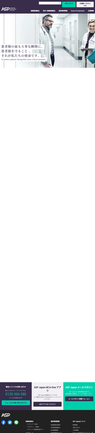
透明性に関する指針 (78, 409)
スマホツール (30, 400)
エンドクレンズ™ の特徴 (33, 409)
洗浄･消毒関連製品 (49, 7)
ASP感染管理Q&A (55, 394)
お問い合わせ (67, 3)
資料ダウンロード (56, 406)
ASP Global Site (77, 414)
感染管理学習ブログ (56, 399)
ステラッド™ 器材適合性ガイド (35, 396)
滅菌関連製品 (35, 7)
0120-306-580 (15, 361)
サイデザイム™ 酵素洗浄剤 (34, 419)
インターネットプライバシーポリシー (83, 404)
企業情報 (91, 7)
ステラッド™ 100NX (32, 390)
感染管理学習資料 (55, 391)
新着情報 (75, 391)
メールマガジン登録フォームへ (79, 365)
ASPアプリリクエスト (33, 402)
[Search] (48, 3)
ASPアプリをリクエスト (47, 371)
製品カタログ (54, 409)
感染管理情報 (63, 7)
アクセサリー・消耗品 (33, 393)
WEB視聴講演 (54, 397)
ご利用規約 (76, 397)
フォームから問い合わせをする (16, 369)
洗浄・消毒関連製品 (32, 406)
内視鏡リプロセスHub (84, 3)
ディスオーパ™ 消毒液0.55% (34, 416)
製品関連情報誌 (55, 412)
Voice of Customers (77, 7)
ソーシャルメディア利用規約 (80, 407)
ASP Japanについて (79, 388)
